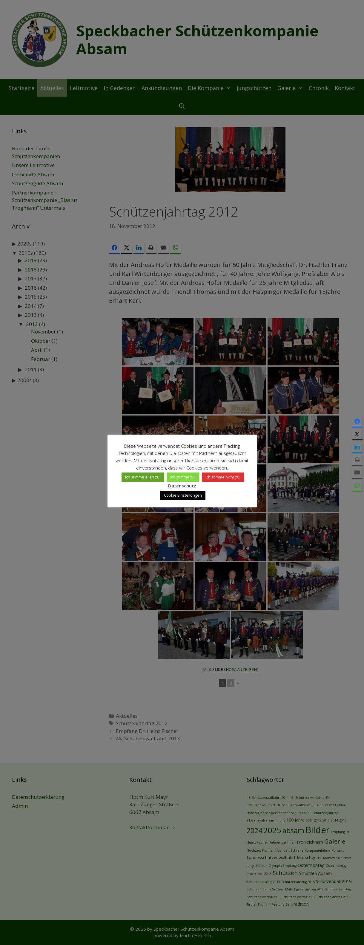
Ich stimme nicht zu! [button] (222, 477)
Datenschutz (182, 486)
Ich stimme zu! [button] (183, 477)
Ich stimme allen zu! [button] (142, 477)
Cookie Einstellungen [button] (183, 495)
